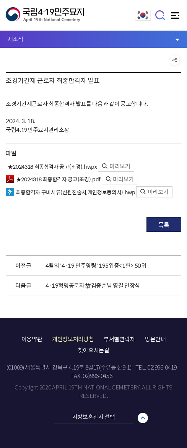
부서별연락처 (119, 339)
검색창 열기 (160, 15)
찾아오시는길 (93, 350)
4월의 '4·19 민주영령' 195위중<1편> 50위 (96, 265)
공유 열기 (174, 60)
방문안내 (155, 339)
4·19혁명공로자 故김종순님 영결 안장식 (93, 285)
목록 (163, 224)
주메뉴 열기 (176, 17)
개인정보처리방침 (73, 339)
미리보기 (116, 166)
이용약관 (31, 339)
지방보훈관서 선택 (93, 416)
